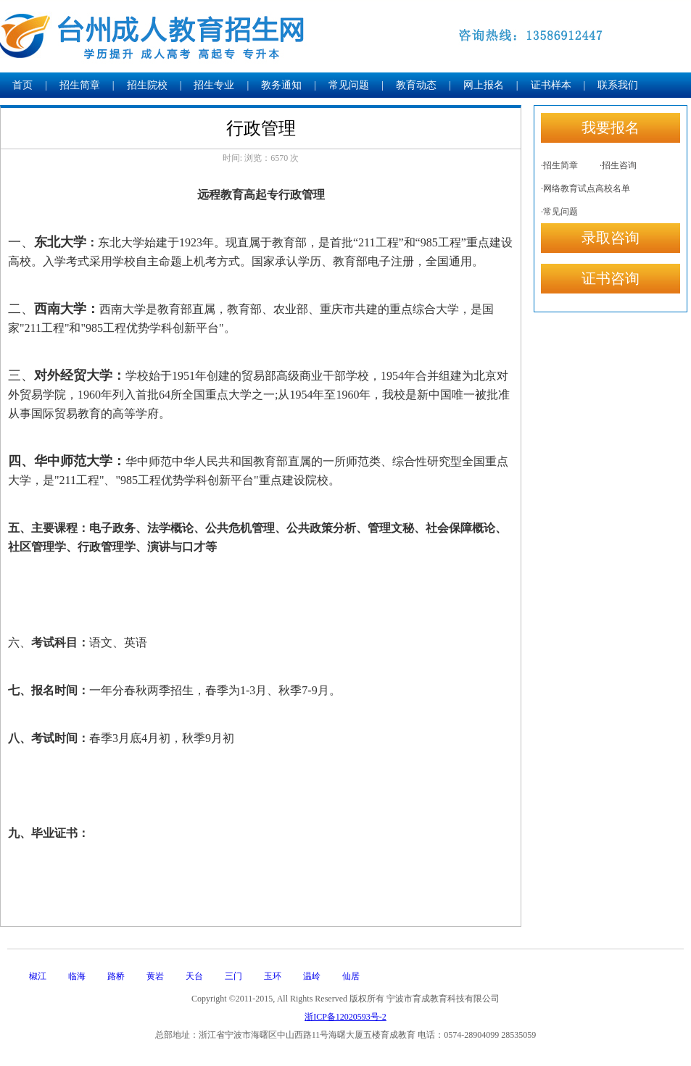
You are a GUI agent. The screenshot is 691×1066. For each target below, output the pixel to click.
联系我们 (617, 85)
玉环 (272, 976)
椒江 (37, 976)
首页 (22, 85)
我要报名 (611, 128)
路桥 (116, 976)
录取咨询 (611, 238)
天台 (194, 976)
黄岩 (155, 976)
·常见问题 (559, 212)
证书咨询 (611, 278)
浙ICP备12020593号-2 (345, 1017)
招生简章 (79, 85)
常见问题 (348, 85)
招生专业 (214, 85)
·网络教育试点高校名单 (585, 188)
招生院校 (147, 85)
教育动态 (416, 85)
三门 (233, 976)
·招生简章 (559, 165)
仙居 (351, 976)
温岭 (311, 976)
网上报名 (483, 85)
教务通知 (281, 85)
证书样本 (551, 85)
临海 (77, 976)
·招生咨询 (618, 165)
